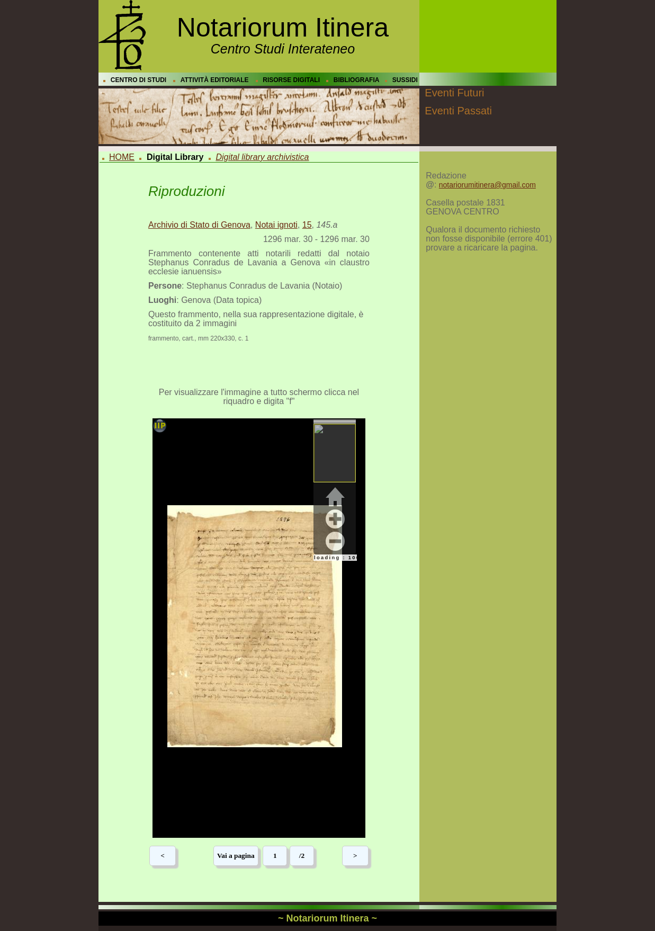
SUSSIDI (405, 80)
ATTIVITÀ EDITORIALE (215, 80)
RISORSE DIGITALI (291, 80)
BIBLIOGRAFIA (357, 80)
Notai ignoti (276, 224)
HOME (121, 157)
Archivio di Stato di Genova (199, 224)
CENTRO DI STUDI (138, 80)
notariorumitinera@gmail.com (487, 185)
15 (307, 224)
